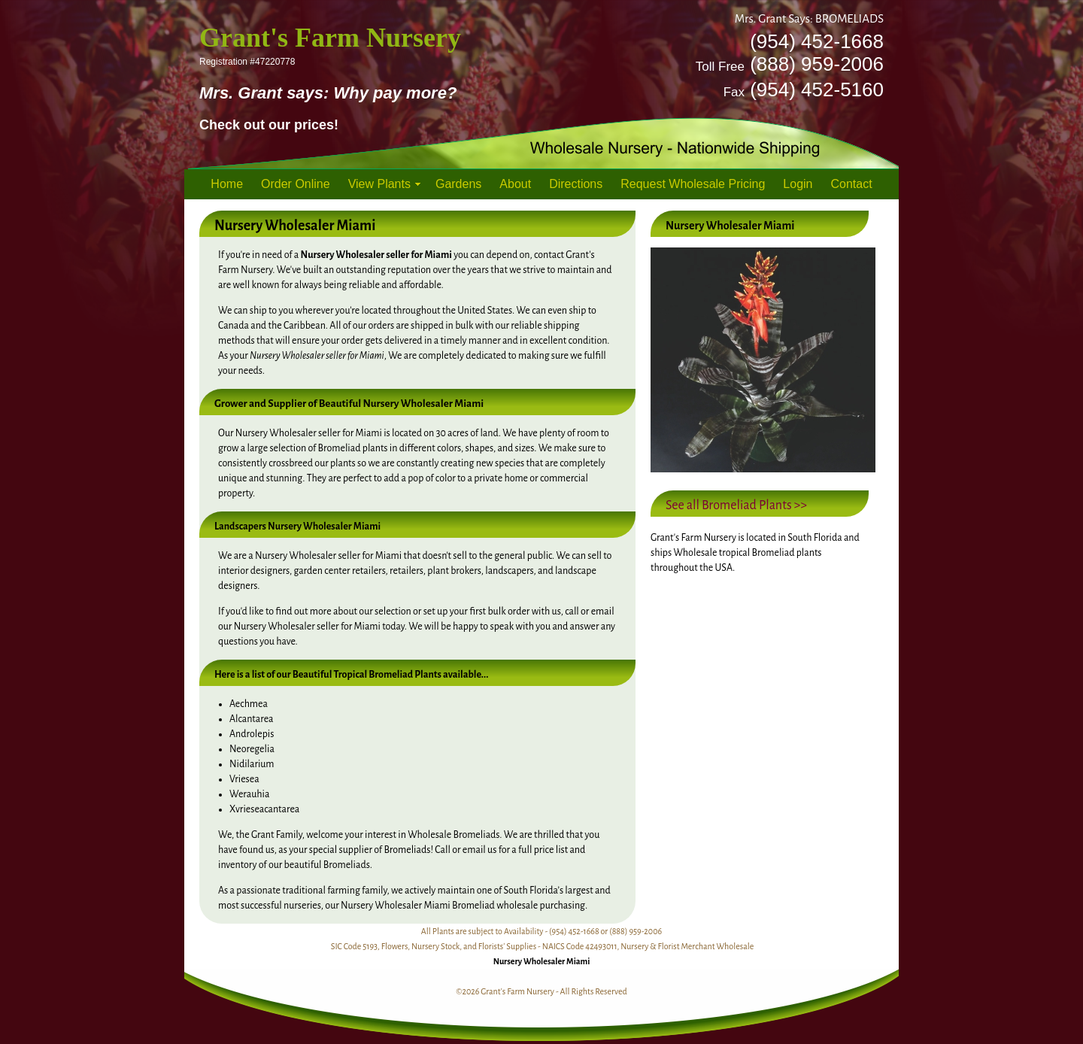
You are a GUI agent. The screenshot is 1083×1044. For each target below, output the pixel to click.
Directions (575, 184)
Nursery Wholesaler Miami (541, 961)
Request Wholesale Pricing (692, 184)
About (515, 184)
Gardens (458, 184)
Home (227, 184)
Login (797, 184)
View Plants (379, 184)
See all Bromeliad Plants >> (736, 505)
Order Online (295, 184)
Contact (851, 184)
